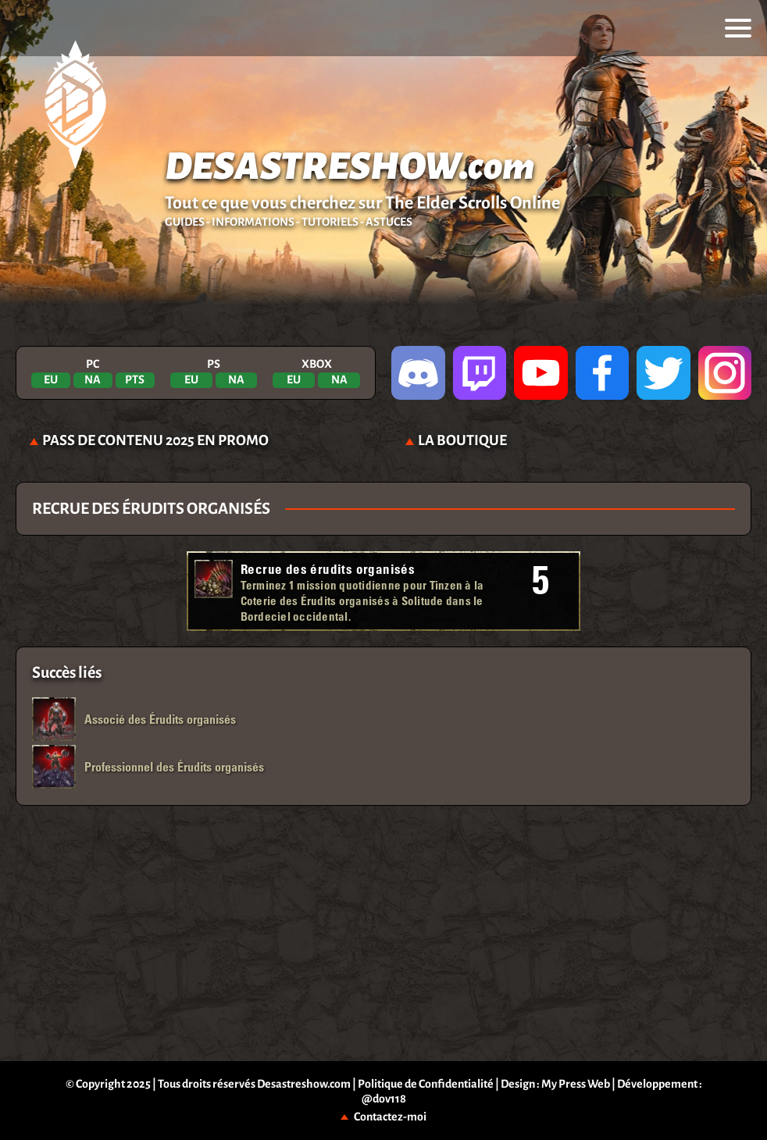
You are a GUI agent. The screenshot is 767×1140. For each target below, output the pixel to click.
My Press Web (575, 1084)
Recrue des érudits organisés (328, 569)
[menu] (738, 28)
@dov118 (384, 1098)
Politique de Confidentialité (426, 1084)
